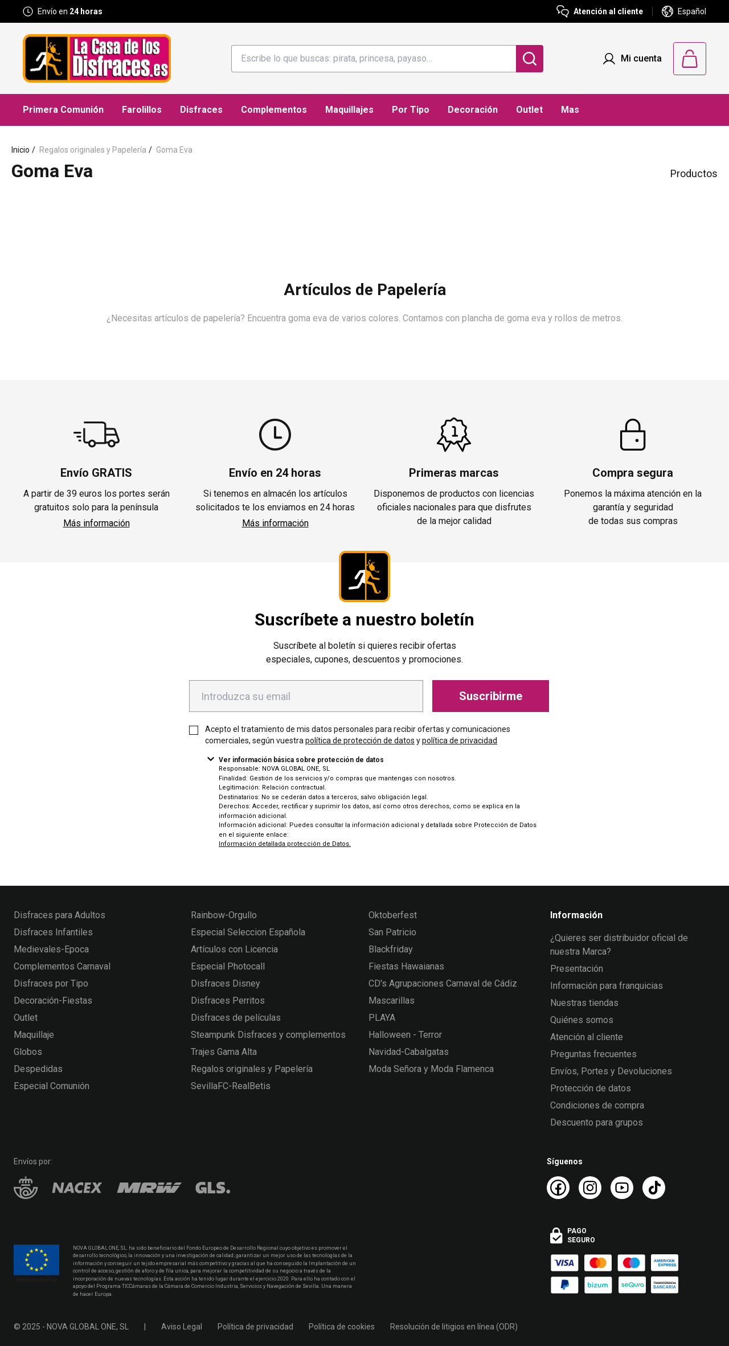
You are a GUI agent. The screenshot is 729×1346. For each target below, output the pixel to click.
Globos (28, 1051)
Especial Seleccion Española (248, 932)
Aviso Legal (181, 1326)
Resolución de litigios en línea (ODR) (454, 1326)
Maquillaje (34, 1034)
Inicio (20, 149)
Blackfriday (390, 949)
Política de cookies (342, 1326)
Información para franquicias (606, 985)
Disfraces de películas (236, 1017)
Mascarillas (391, 1000)
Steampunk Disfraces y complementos (268, 1034)
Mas (570, 109)
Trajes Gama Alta (224, 1051)
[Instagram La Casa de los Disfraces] (590, 1187)
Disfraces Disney (225, 983)
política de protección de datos (360, 740)
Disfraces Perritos (228, 1000)
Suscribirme (490, 696)
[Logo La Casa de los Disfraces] (97, 58)
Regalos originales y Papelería (92, 149)
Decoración (473, 109)
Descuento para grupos (596, 1122)
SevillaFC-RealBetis (231, 1086)
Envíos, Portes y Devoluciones (611, 1071)
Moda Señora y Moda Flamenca (431, 1068)
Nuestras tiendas (584, 1002)
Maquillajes (349, 109)
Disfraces (201, 109)
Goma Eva (174, 149)
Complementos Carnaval (62, 966)
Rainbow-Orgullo (224, 915)
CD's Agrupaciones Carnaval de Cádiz (442, 983)
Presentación (576, 968)
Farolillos (142, 109)
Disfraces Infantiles (53, 932)
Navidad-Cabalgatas (408, 1051)
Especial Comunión (51, 1086)
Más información (96, 523)
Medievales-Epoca (51, 949)
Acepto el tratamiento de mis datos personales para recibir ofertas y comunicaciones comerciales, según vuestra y (357, 735)
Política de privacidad (255, 1326)
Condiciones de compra (597, 1105)
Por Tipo (410, 109)
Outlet (529, 109)
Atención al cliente (586, 1037)
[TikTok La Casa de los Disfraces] (653, 1187)
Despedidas (38, 1068)
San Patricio (392, 932)
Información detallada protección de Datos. (285, 844)
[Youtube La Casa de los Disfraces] (622, 1187)
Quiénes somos (581, 1019)
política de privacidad (459, 740)
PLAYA (381, 1017)
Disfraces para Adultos (59, 915)
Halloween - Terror (405, 1034)
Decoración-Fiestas (53, 1000)
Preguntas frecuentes (593, 1054)
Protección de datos (590, 1088)
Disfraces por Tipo (51, 983)
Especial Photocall (228, 966)
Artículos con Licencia (234, 949)
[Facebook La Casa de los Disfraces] (558, 1187)
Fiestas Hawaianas (406, 966)
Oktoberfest (392, 915)
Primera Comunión (63, 109)
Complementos (274, 109)
